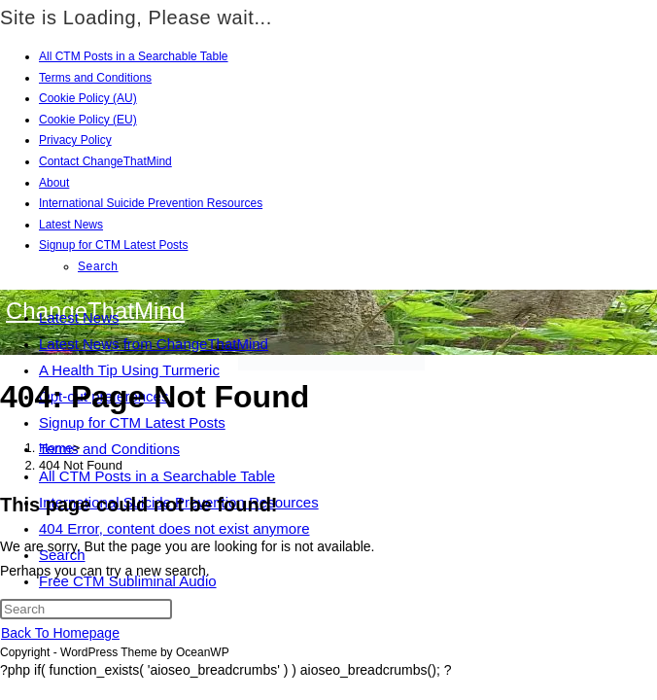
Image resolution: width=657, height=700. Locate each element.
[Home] (56, 447)
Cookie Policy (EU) (88, 119)
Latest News (71, 224)
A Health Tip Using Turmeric (129, 370)
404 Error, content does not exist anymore (174, 528)
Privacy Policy (75, 140)
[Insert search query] (86, 609)
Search (98, 266)
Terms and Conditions (95, 78)
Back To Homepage (60, 633)
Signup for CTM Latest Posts (113, 245)
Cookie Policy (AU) (88, 98)
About (54, 183)
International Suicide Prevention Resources (150, 203)
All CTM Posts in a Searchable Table (133, 56)
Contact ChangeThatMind (105, 161)
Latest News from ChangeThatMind (153, 343)
